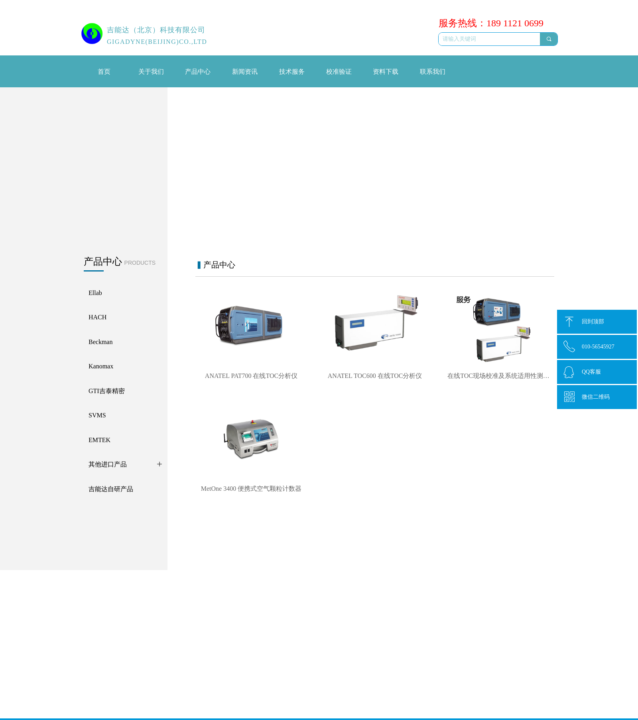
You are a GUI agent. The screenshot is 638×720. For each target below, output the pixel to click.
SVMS (146, 643)
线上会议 (205, 616)
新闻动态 (205, 604)
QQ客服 (591, 372)
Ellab (145, 604)
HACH (147, 617)
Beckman (149, 630)
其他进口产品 (156, 668)
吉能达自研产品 (158, 681)
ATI (143, 694)
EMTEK (148, 656)
